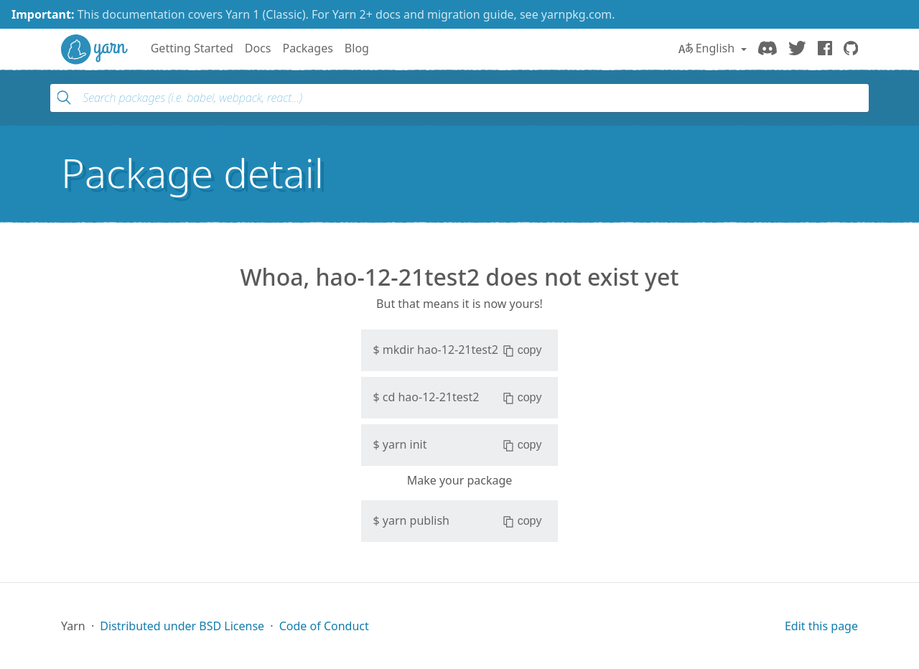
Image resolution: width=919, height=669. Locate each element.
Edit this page (821, 626)
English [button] (708, 48)
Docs (258, 48)
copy (522, 350)
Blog (357, 48)
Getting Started (192, 48)
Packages (307, 48)
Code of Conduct (324, 626)
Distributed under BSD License (182, 626)
